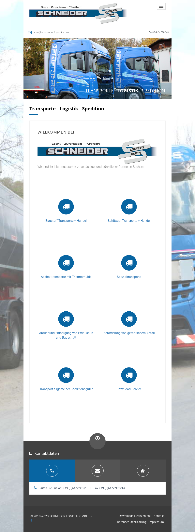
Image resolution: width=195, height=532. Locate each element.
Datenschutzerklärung (131, 522)
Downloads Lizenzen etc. (135, 516)
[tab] (52, 471)
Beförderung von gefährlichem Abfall (129, 333)
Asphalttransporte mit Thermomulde (66, 277)
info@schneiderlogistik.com (48, 32)
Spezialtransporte (129, 277)
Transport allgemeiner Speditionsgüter (66, 389)
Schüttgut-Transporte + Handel (129, 221)
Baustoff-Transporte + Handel (66, 221)
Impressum (156, 522)
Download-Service (129, 389)
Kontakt (159, 516)
